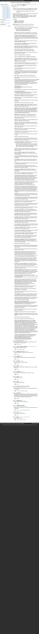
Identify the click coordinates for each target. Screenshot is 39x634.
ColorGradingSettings (20, 349)
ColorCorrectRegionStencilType (22, 390)
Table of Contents (4, 4)
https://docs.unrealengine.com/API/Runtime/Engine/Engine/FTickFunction (26, 255)
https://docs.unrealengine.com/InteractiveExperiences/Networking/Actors (26, 277)
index (38, 0)
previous (33, 0)
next (35, 0)
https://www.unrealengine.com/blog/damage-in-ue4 (26, 60)
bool (18, 379)
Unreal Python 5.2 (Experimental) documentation (7, 0)
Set (17, 344)
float (18, 363)
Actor (19, 344)
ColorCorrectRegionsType (21, 419)
